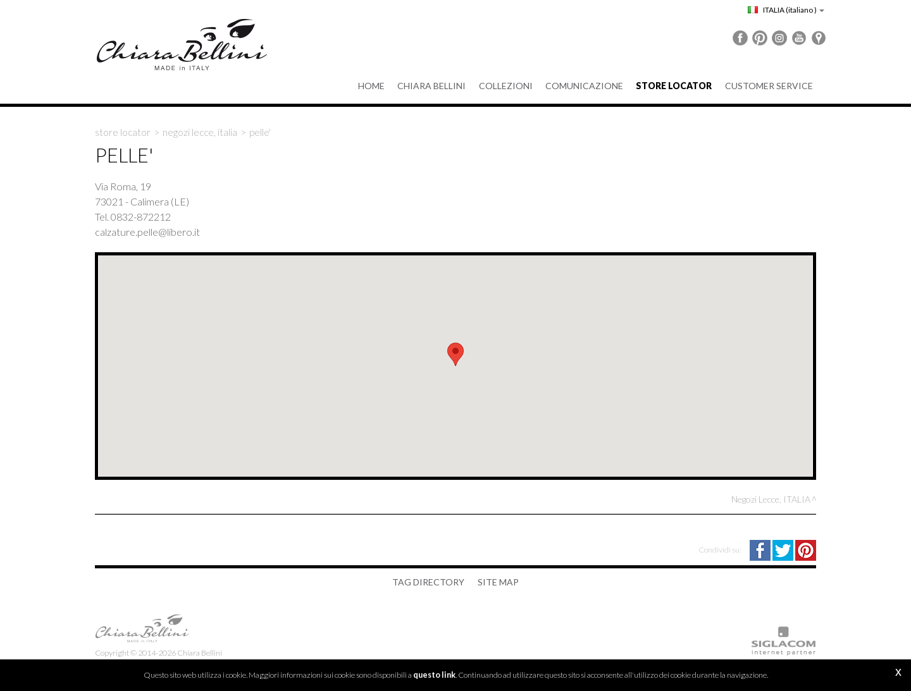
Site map (498, 582)
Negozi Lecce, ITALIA (200, 132)
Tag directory (429, 582)
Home (372, 85)
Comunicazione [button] (585, 85)
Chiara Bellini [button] (433, 85)
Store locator (123, 132)
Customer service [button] (769, 85)
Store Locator (674, 85)
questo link (434, 675)
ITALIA (786, 10)
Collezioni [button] (506, 85)
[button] (455, 354)
